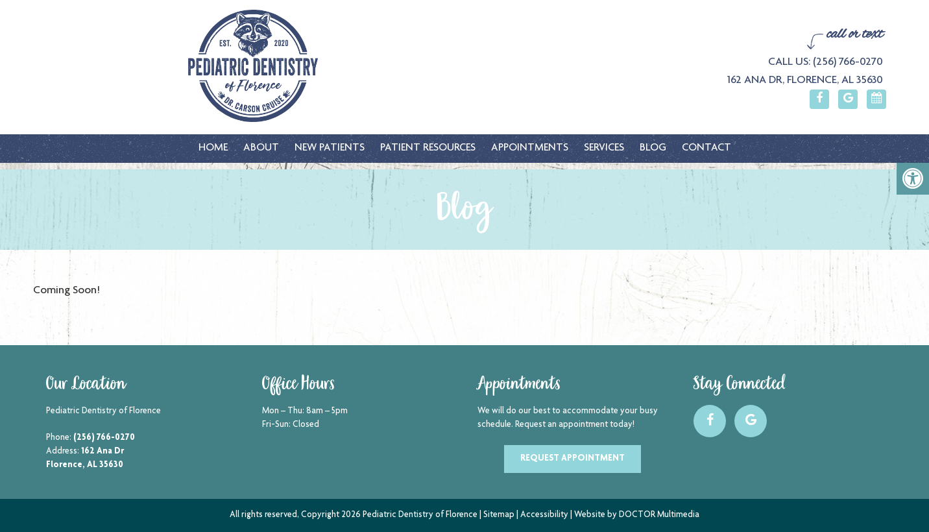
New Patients (330, 148)
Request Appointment (572, 458)
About (261, 148)
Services (604, 148)
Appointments (529, 148)
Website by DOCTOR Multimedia (636, 515)
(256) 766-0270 (104, 437)
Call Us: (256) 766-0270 (825, 62)
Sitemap (498, 515)
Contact (706, 148)
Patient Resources (428, 148)
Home (213, 148)
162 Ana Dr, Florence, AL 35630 (805, 80)
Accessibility (544, 515)
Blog (653, 148)
